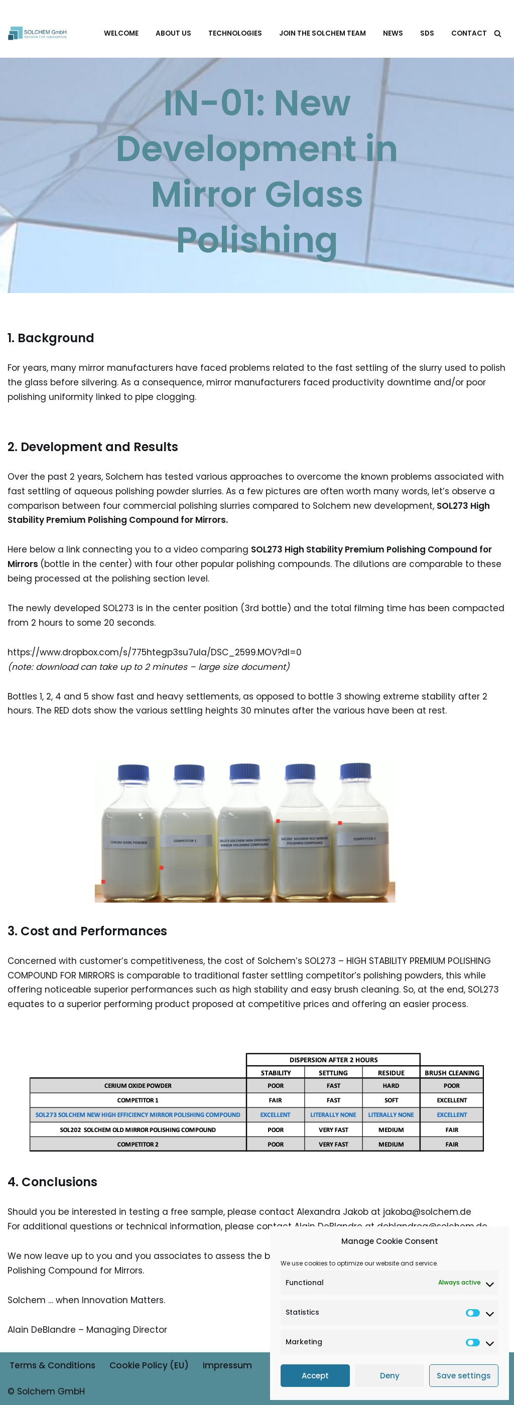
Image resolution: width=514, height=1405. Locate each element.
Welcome (121, 33)
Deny (390, 1375)
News (393, 33)
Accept (315, 1375)
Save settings (464, 1375)
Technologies (235, 33)
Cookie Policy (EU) (149, 1365)
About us (173, 33)
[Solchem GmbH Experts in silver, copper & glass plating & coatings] (38, 33)
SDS (427, 33)
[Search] (497, 33)
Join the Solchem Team (322, 33)
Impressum (227, 1365)
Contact (469, 33)
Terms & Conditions (52, 1365)
